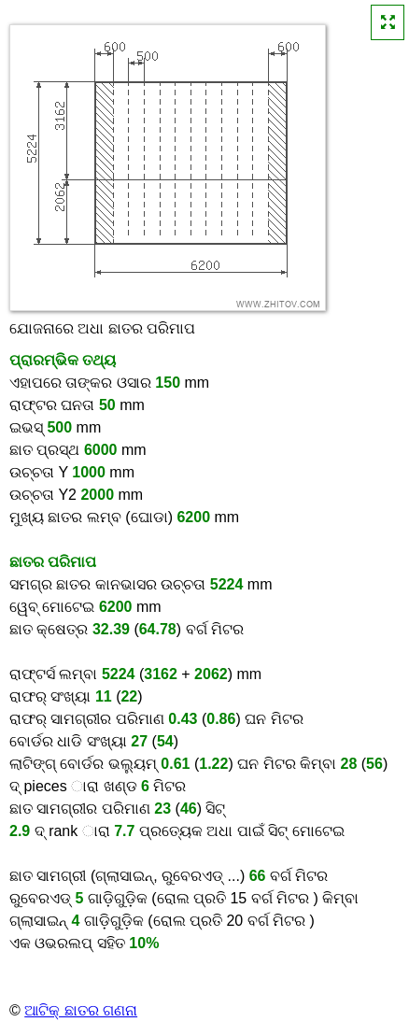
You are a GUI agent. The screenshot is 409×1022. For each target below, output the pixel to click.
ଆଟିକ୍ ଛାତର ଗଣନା (80, 1010)
